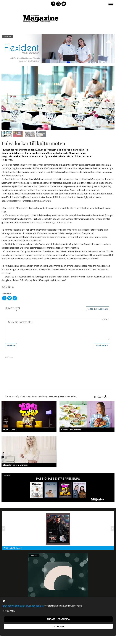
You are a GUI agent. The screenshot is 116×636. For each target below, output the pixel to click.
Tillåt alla (58, 626)
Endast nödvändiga (58, 619)
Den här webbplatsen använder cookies (23, 605)
